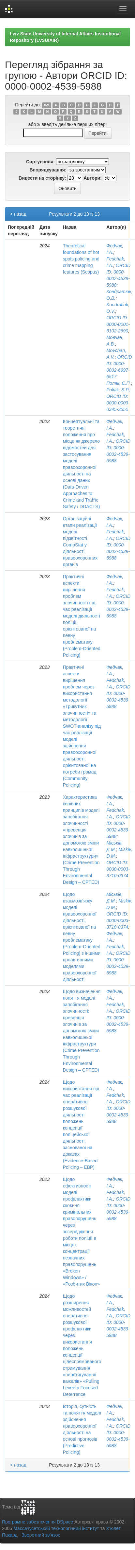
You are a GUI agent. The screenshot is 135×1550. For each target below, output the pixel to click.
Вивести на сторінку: (42, 178)
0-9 (46, 105)
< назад (18, 214)
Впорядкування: (47, 169)
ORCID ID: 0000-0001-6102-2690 (118, 324)
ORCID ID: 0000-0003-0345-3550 (118, 403)
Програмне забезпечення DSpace (37, 1521)
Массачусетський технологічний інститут (56, 1528)
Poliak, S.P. (117, 389)
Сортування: (40, 161)
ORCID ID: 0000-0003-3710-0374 (118, 869)
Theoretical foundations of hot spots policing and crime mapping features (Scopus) (81, 259)
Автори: (92, 178)
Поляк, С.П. (118, 383)
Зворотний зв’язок (41, 1535)
